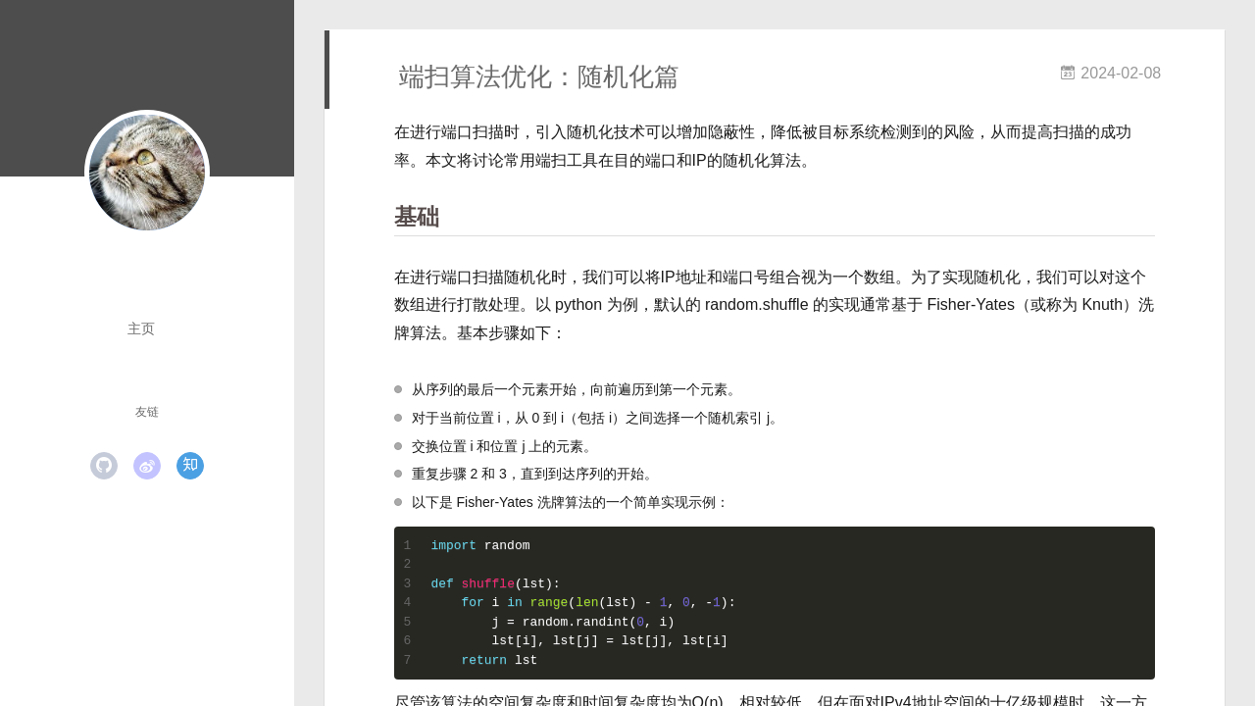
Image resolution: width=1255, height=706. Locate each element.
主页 (141, 328)
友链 (147, 412)
